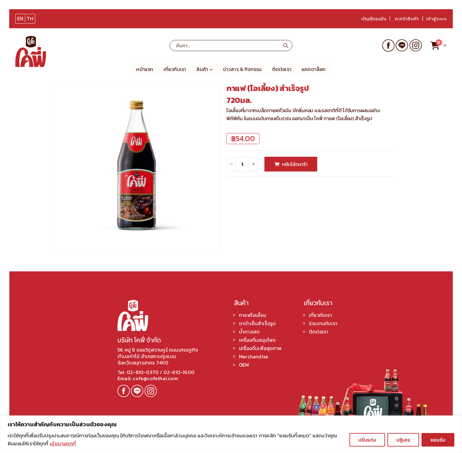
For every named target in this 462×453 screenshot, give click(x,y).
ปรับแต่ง (367, 439)
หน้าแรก (144, 69)
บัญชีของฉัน (373, 18)
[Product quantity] (242, 164)
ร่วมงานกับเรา (323, 323)
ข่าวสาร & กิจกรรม (242, 69)
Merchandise (253, 356)
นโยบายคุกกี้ (63, 443)
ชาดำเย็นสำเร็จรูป (257, 323)
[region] (231, 434)
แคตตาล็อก (314, 69)
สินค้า (202, 69)
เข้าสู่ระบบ (436, 18)
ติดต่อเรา (281, 69)
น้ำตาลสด (249, 331)
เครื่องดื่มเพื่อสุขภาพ (260, 348)
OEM (244, 364)
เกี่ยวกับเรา (175, 69)
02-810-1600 (179, 372)
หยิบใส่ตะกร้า (295, 164)
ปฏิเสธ (403, 439)
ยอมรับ (437, 439)
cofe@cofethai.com (155, 378)
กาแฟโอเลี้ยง (252, 315)
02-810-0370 (143, 372)
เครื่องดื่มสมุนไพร (257, 340)
